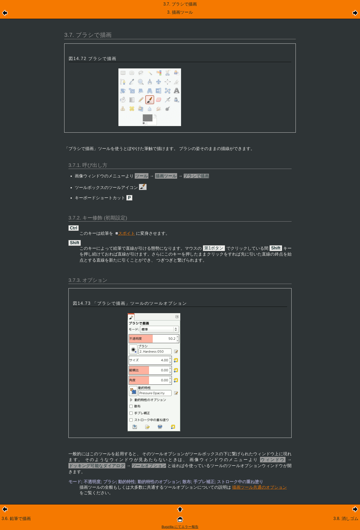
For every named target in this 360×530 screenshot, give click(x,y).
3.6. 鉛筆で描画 (16, 518)
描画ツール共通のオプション (259, 487)
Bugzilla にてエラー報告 (180, 527)
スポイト (126, 233)
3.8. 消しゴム (345, 518)
